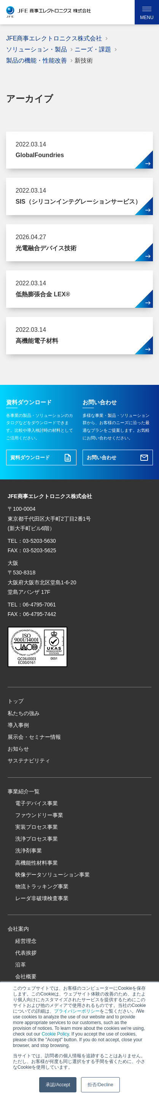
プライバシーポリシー (77, 1011)
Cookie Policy (55, 1034)
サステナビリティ (29, 760)
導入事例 (18, 725)
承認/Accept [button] (58, 1084)
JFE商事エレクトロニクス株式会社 (54, 38)
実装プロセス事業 (36, 827)
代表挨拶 (26, 953)
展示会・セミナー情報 (34, 737)
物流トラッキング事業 (41, 886)
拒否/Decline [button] (100, 1084)
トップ (16, 701)
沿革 (20, 965)
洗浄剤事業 (28, 851)
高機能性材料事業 (36, 863)
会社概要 (26, 976)
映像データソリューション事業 (52, 875)
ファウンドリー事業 (39, 815)
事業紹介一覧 (24, 791)
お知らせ (18, 749)
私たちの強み (24, 713)
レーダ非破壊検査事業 (41, 898)
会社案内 (18, 929)
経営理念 (26, 941)
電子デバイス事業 (36, 803)
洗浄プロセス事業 (36, 839)
